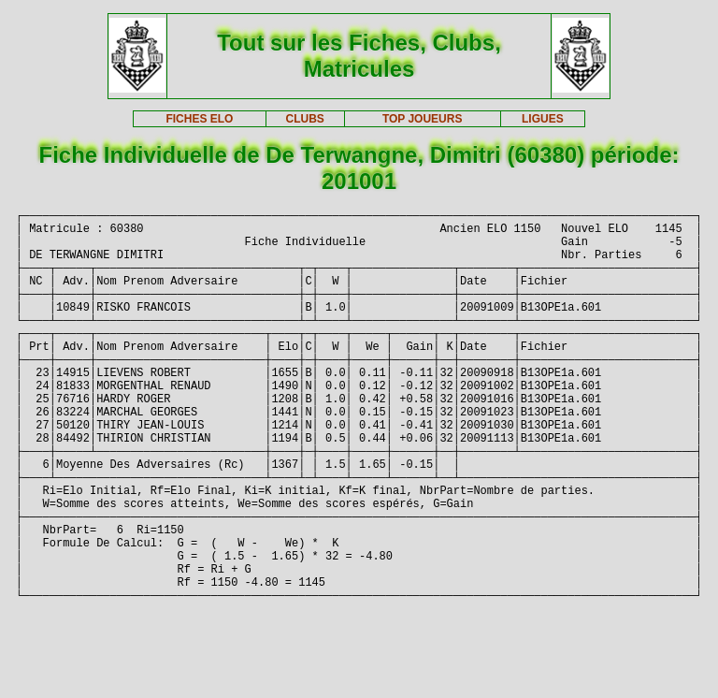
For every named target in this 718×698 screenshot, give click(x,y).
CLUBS (304, 118)
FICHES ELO (199, 118)
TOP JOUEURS (422, 118)
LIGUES (543, 118)
